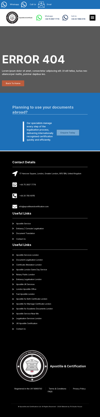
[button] (92, 18)
